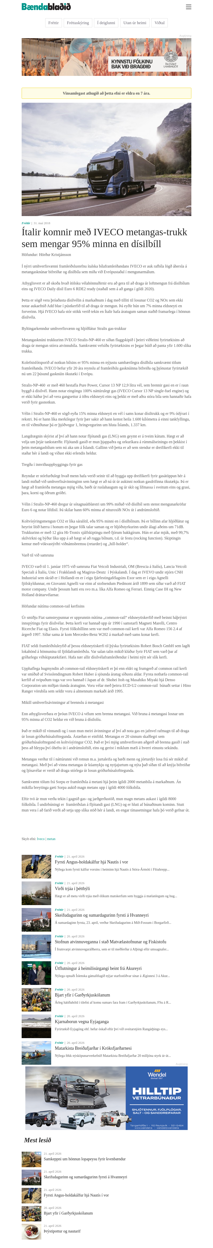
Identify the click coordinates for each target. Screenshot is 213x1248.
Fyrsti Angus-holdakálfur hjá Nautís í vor (91, 862)
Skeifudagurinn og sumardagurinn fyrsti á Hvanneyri (102, 915)
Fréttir (53, 22)
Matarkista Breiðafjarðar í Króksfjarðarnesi (93, 1048)
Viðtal (159, 22)
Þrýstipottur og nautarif (62, 1231)
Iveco (41, 839)
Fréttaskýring (78, 22)
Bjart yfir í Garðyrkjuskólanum (82, 995)
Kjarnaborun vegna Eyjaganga (82, 1021)
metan (51, 839)
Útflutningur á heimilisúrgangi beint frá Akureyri (98, 968)
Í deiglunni (106, 22)
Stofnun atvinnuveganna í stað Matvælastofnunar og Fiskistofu (110, 941)
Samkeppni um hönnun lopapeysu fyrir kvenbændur (85, 1159)
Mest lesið (37, 1140)
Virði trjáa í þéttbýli (72, 888)
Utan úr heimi (134, 22)
